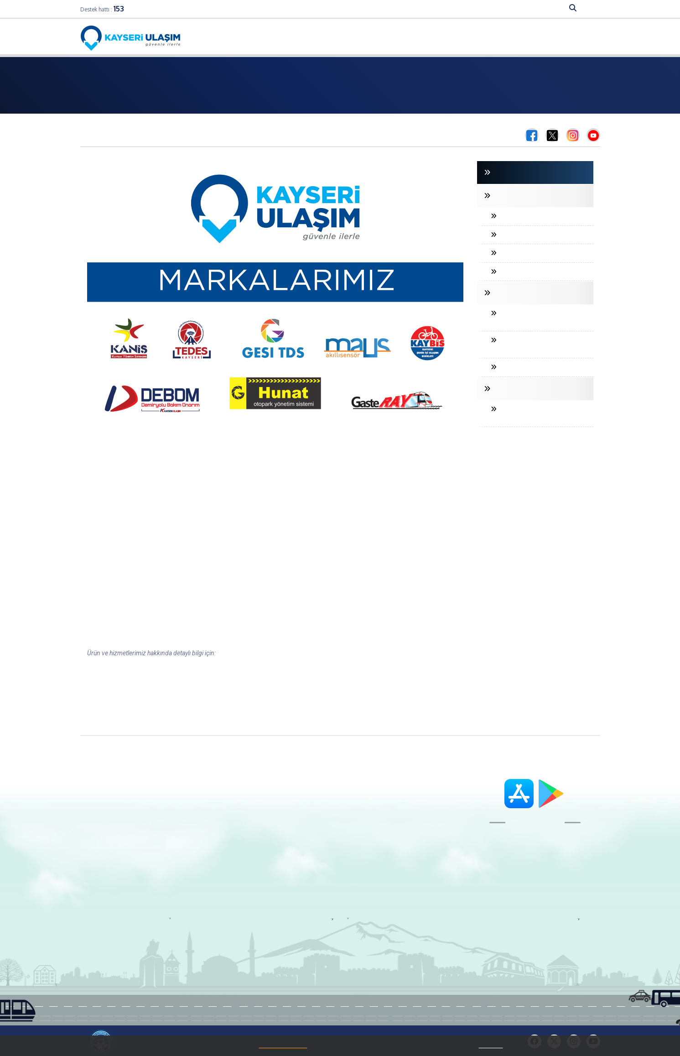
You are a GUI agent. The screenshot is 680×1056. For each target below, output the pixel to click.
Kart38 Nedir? (207, 801)
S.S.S (510, 37)
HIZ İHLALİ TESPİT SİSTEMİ (532, 234)
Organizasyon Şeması (125, 824)
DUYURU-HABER (486, 8)
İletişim (537, 37)
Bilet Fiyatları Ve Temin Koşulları (447, 37)
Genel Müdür (112, 813)
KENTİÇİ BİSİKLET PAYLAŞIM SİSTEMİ (533, 413)
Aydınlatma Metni (118, 870)
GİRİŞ (496, 172)
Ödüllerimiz (110, 847)
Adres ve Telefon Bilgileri (316, 801)
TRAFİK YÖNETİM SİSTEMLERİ (532, 293)
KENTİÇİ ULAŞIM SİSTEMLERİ (530, 388)
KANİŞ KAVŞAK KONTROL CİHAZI (540, 367)
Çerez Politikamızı (283, 1045)
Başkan (104, 801)
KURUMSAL (311, 8)
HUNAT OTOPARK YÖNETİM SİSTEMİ (532, 344)
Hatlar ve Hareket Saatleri (353, 37)
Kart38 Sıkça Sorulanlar (222, 879)
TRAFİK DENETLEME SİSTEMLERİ (536, 195)
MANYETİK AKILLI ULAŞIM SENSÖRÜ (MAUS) (530, 317)
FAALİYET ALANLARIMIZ (368, 8)
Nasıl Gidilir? (576, 37)
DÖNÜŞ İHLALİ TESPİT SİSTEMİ (538, 253)
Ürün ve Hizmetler (119, 836)
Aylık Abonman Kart (216, 836)
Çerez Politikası (115, 859)
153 (119, 8)
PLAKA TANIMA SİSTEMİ (528, 216)
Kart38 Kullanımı (211, 824)
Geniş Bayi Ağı (208, 813)
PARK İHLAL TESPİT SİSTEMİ (533, 271)
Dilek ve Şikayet (303, 824)
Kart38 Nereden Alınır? (219, 868)
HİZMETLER (534, 8)
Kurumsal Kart (208, 890)
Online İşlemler (284, 37)
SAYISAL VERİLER (431, 8)
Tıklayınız (491, 1045)
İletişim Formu (302, 813)
